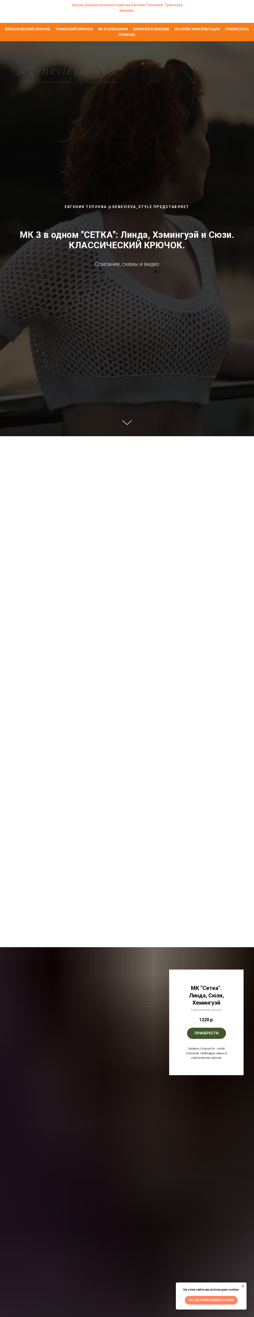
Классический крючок (27, 29)
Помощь (127, 35)
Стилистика (237, 29)
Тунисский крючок (74, 29)
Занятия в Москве (151, 29)
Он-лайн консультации (197, 29)
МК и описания (113, 29)
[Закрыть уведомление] (242, 1286)
